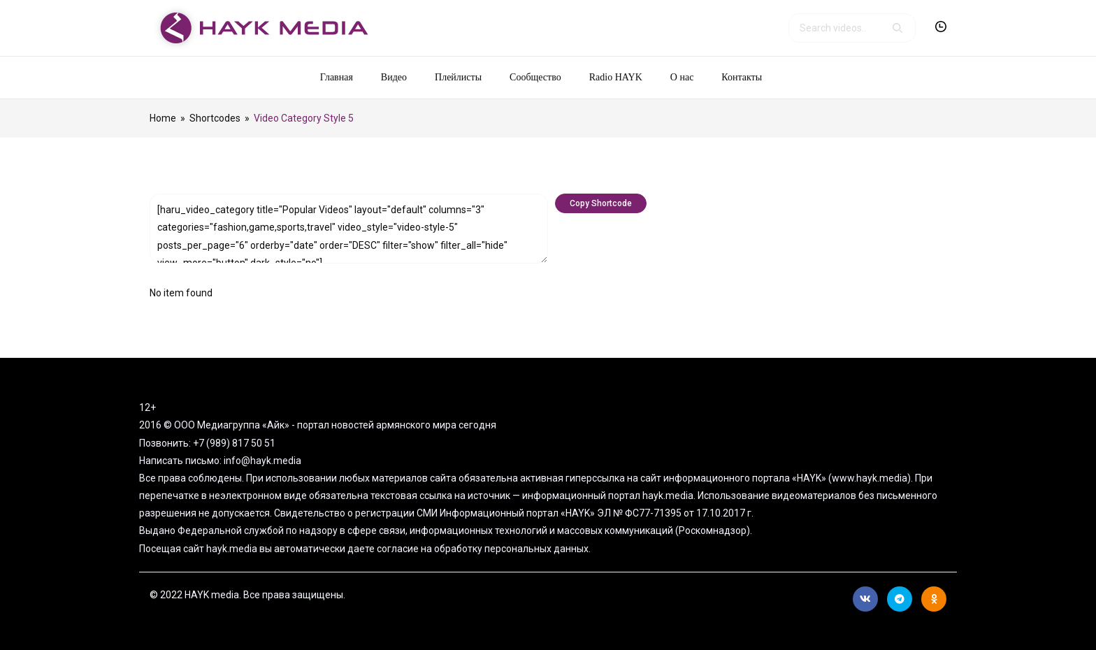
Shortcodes (214, 118)
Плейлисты (458, 77)
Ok (934, 599)
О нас (682, 77)
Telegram (899, 599)
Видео (394, 77)
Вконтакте (865, 599)
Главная (336, 77)
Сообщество (535, 77)
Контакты (741, 77)
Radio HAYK (615, 77)
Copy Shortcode (601, 203)
